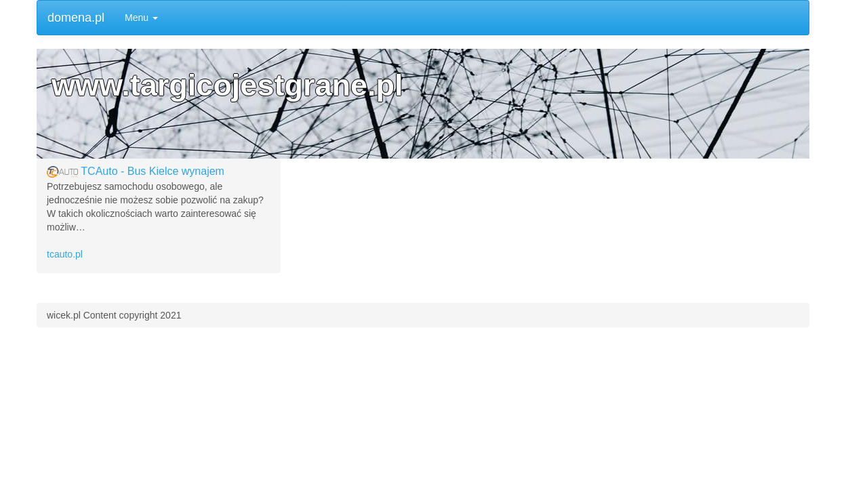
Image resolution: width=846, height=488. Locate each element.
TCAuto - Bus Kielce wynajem (152, 171)
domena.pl (75, 17)
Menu (141, 17)
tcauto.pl (65, 254)
